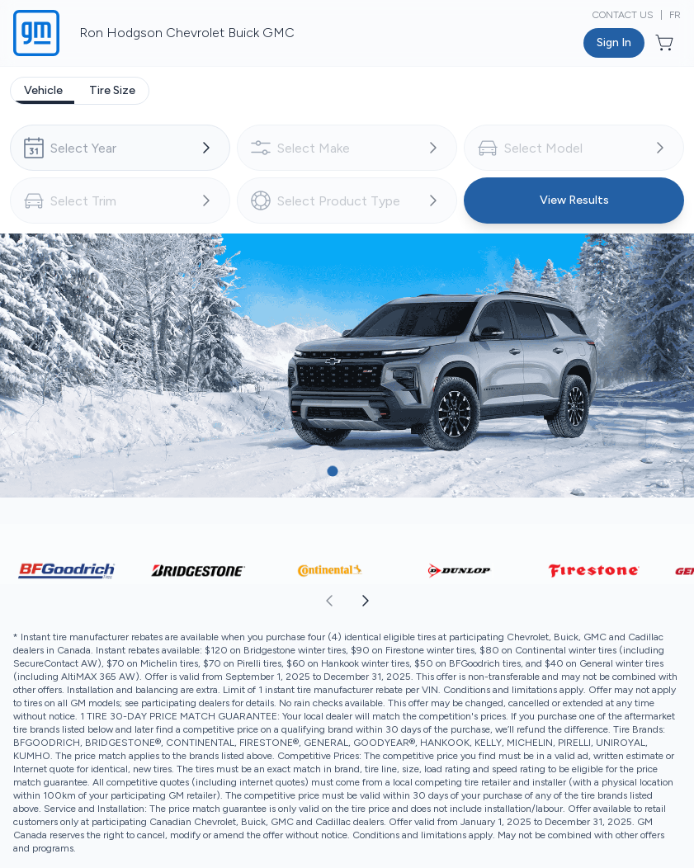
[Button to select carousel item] (303, 471)
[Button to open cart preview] (666, 43)
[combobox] (120, 147)
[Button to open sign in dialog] (613, 43)
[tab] (43, 91)
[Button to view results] (574, 200)
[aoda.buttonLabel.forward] (520, 600)
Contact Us (623, 15)
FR (675, 15)
